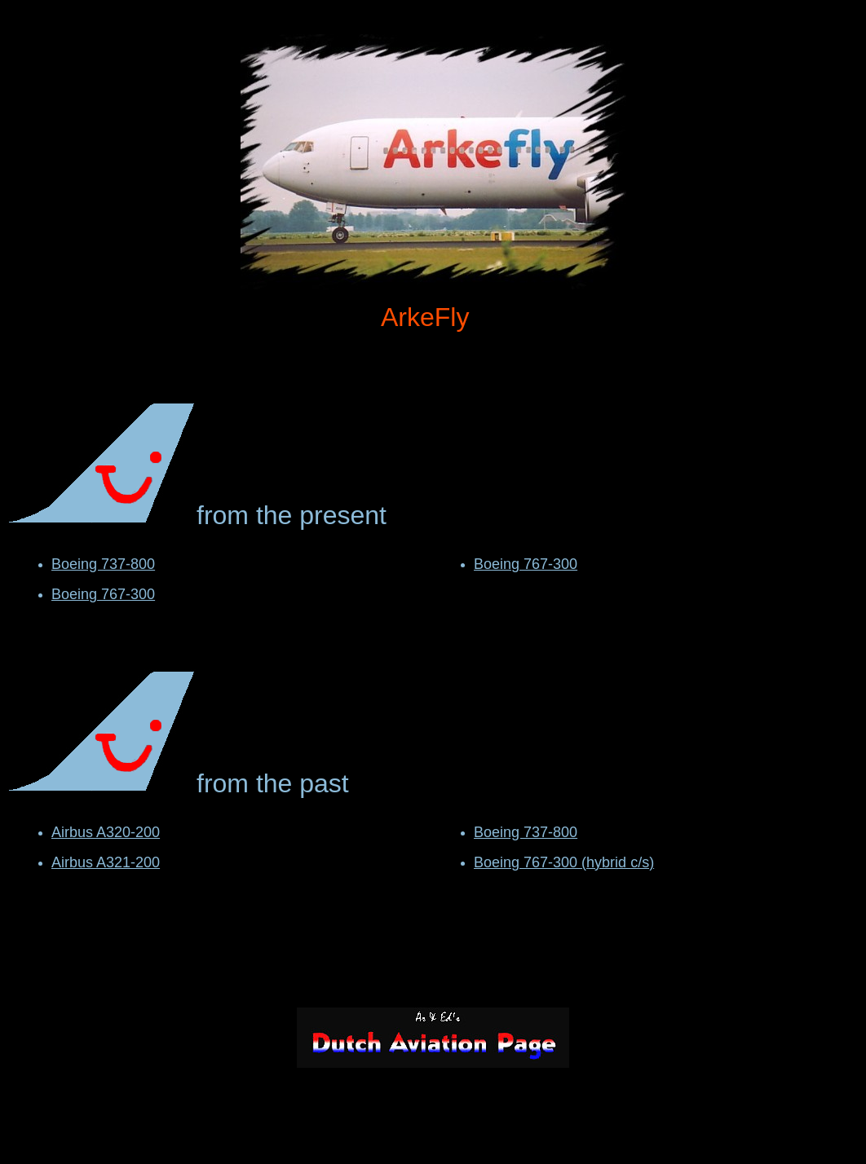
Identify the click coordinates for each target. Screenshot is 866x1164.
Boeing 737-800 (103, 564)
